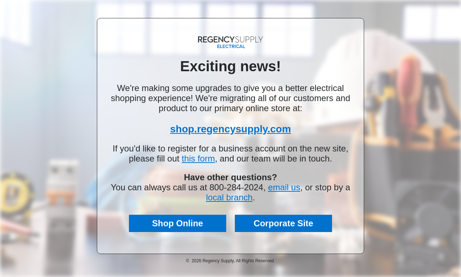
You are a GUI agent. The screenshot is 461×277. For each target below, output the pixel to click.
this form (198, 158)
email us (284, 187)
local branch (229, 197)
